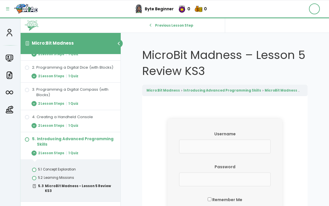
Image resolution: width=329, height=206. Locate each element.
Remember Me (225, 200)
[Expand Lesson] (70, 54)
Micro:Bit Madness (53, 43)
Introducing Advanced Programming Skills (222, 90)
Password (225, 167)
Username (225, 134)
